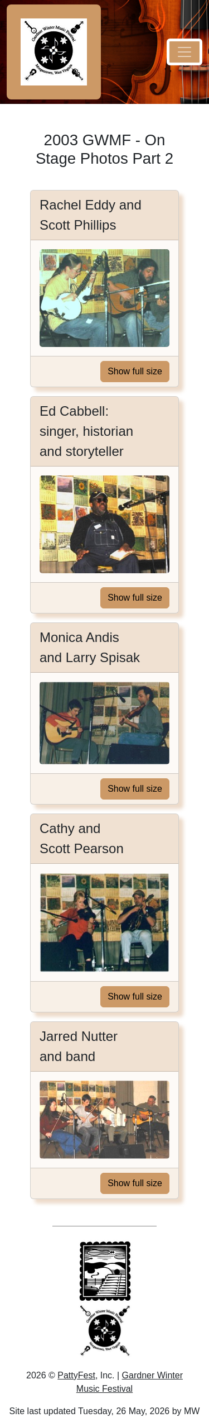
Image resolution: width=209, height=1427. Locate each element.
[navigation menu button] (184, 52)
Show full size (135, 371)
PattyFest (76, 1375)
